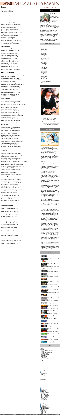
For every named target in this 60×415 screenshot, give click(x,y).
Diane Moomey (44, 61)
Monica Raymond (44, 66)
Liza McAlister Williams (46, 80)
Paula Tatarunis (44, 72)
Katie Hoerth (43, 53)
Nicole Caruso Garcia (45, 50)
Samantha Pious (44, 64)
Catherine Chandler (45, 46)
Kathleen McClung (54, 13)
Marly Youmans (44, 82)
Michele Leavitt (44, 54)
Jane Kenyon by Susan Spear (49, 119)
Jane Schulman (44, 68)
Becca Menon (44, 59)
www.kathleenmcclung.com (49, 40)
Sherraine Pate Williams (46, 81)
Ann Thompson (44, 73)
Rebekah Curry (44, 48)
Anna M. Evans (44, 49)
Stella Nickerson (44, 63)
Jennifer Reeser (44, 67)
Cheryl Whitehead (44, 78)
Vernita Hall (43, 52)
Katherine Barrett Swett (46, 69)
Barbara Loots (44, 55)
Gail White (43, 77)
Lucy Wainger (44, 76)
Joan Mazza (43, 57)
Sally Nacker (43, 62)
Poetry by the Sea (54, 124)
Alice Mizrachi (44, 147)
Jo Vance (42, 75)
